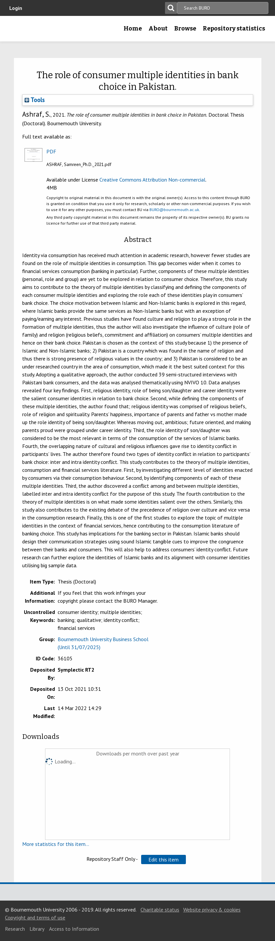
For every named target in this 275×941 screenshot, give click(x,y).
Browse (185, 28)
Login (15, 8)
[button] (163, 859)
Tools (35, 100)
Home (133, 28)
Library (36, 928)
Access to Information (74, 928)
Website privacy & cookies (212, 909)
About (158, 28)
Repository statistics (234, 28)
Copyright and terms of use (35, 917)
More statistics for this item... (55, 844)
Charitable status (159, 909)
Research (15, 928)
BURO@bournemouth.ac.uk (174, 209)
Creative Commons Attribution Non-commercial (152, 179)
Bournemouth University (16, 30)
